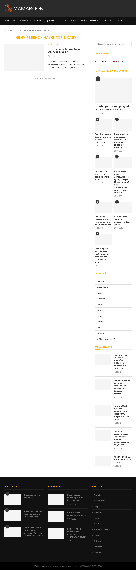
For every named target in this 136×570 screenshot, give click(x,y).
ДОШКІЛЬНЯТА (53, 21)
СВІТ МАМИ (10, 21)
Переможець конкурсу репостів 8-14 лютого (76, 497)
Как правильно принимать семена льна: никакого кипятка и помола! (121, 141)
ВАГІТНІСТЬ (95, 21)
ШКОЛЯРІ (69, 21)
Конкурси (101, 298)
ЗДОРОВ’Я (25, 21)
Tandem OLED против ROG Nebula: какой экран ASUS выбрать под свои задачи (122, 412)
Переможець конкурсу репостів (76, 513)
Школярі (100, 333)
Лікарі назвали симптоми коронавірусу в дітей (102, 176)
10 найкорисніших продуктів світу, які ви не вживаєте (112, 108)
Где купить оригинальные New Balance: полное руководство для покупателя (122, 438)
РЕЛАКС (82, 21)
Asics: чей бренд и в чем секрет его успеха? (122, 459)
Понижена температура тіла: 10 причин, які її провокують (103, 221)
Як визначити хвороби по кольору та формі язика (123, 221)
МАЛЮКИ (38, 21)
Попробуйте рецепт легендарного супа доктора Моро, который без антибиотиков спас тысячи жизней (121, 182)
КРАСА (108, 21)
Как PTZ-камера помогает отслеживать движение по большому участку (122, 387)
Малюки (100, 310)
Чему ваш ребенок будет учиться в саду (65, 50)
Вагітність (101, 281)
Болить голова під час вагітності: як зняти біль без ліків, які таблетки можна (33, 532)
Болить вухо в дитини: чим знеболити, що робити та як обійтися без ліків (102, 255)
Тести (118, 21)
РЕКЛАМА (9, 29)
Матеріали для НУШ (107, 339)
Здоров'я (100, 293)
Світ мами (101, 322)
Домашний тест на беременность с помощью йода (32, 514)
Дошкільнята (53, 45)
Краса (99, 304)
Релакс (99, 316)
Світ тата (101, 327)
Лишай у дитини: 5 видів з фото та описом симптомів (103, 138)
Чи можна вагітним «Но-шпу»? (32, 496)
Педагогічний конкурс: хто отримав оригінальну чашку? (77, 533)
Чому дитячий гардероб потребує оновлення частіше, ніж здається (120, 361)
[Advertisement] (90, 8)
